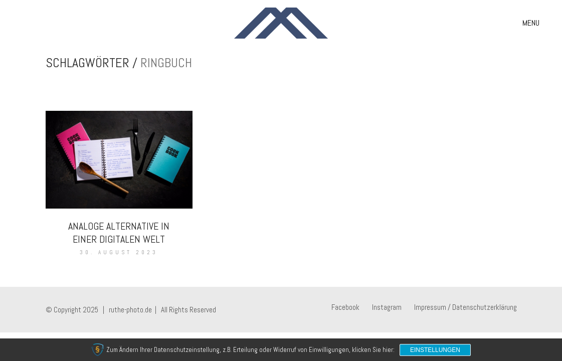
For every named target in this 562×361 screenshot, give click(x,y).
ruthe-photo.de (130, 309)
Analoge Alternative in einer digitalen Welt (118, 233)
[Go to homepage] (281, 23)
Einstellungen (435, 349)
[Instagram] (387, 307)
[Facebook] (345, 307)
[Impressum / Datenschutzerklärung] (465, 307)
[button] (530, 23)
